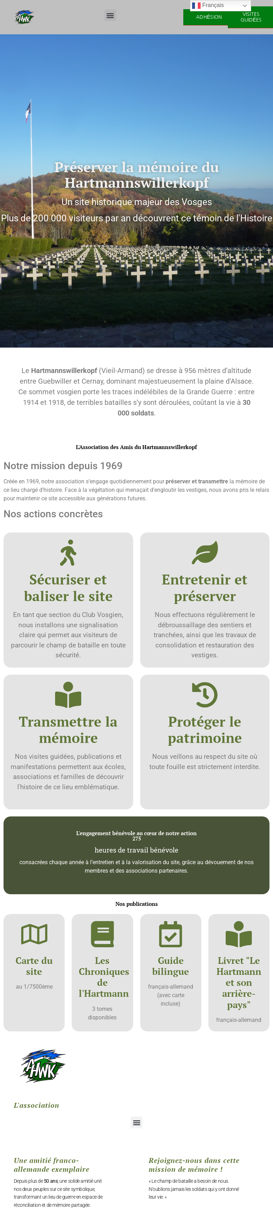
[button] (110, 15)
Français (208, 5)
